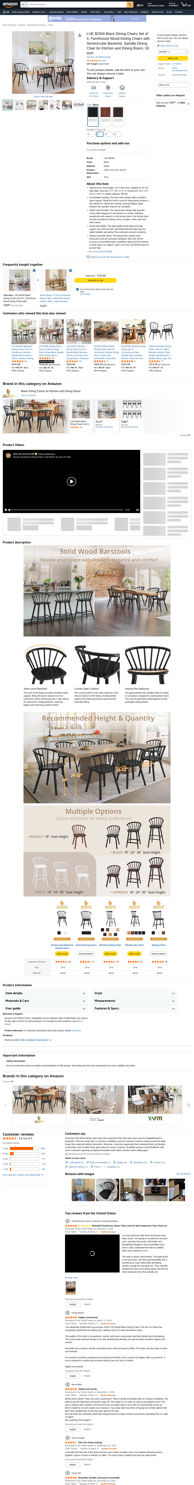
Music (169, 12)
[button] (6, 12)
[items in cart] (186, 4)
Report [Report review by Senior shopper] (87, 1464)
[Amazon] (10, 4)
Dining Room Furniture (36, 25)
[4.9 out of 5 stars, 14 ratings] (128, 361)
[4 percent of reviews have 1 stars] (24, 1169)
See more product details (100, 251)
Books (84, 12)
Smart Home (158, 12)
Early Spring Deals (21, 12)
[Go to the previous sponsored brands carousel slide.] (5, 1105)
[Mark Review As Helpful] (72, 1304)
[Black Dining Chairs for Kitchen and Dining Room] (50, 391)
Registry (145, 12)
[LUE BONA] (9, 393)
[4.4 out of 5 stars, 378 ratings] (74, 361)
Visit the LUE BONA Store (99, 57)
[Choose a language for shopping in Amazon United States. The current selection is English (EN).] (139, 5)
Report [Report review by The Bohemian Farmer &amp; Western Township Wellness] (87, 1304)
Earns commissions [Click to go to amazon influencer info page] (46, 454)
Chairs (50, 25)
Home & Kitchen (9, 25)
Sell (119, 12)
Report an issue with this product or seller (108, 257)
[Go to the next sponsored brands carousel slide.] (188, 1105)
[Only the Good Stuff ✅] (25, 453)
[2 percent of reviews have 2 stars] (24, 1163)
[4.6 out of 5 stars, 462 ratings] (47, 358)
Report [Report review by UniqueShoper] (87, 1376)
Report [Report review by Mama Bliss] (87, 1429)
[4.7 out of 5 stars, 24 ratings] (101, 361)
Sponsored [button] (185, 435)
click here (76, 1030)
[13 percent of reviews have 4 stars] (24, 1153)
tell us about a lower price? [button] (36, 1040)
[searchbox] (77, 4)
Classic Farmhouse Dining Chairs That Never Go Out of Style (42, 457)
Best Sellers (72, 12)
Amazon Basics (56, 12)
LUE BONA (176, 64)
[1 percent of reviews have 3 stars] (24, 1158)
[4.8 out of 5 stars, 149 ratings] (19, 361)
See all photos (183, 1173)
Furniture (21, 25)
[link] (56, 280)
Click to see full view (43, 96)
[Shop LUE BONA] (28, 395)
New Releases (131, 12)
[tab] (74, 1162)
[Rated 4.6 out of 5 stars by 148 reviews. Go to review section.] (81, 427)
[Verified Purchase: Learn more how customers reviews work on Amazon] (108, 1232)
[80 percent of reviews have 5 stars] (24, 1148)
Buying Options (86, 954)
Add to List (164, 85)
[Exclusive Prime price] (104, 427)
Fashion (179, 12)
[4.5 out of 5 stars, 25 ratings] (156, 361)
